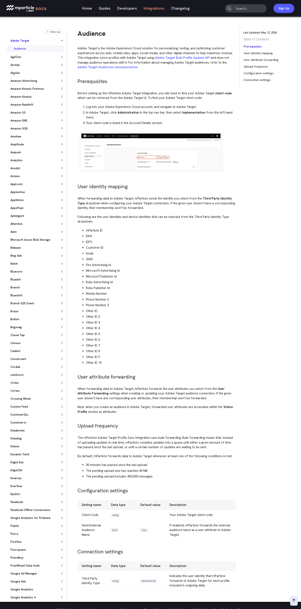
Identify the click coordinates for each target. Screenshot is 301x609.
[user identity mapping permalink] (76, 185)
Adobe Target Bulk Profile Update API (182, 58)
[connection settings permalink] (76, 550)
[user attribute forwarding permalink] (76, 375)
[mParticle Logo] (27, 8)
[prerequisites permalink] (76, 80)
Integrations (154, 8)
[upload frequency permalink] (76, 424)
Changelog (180, 8)
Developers (127, 8)
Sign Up (283, 8)
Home (87, 8)
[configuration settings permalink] (76, 489)
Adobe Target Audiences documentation (108, 67)
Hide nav (53, 32)
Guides (105, 8)
